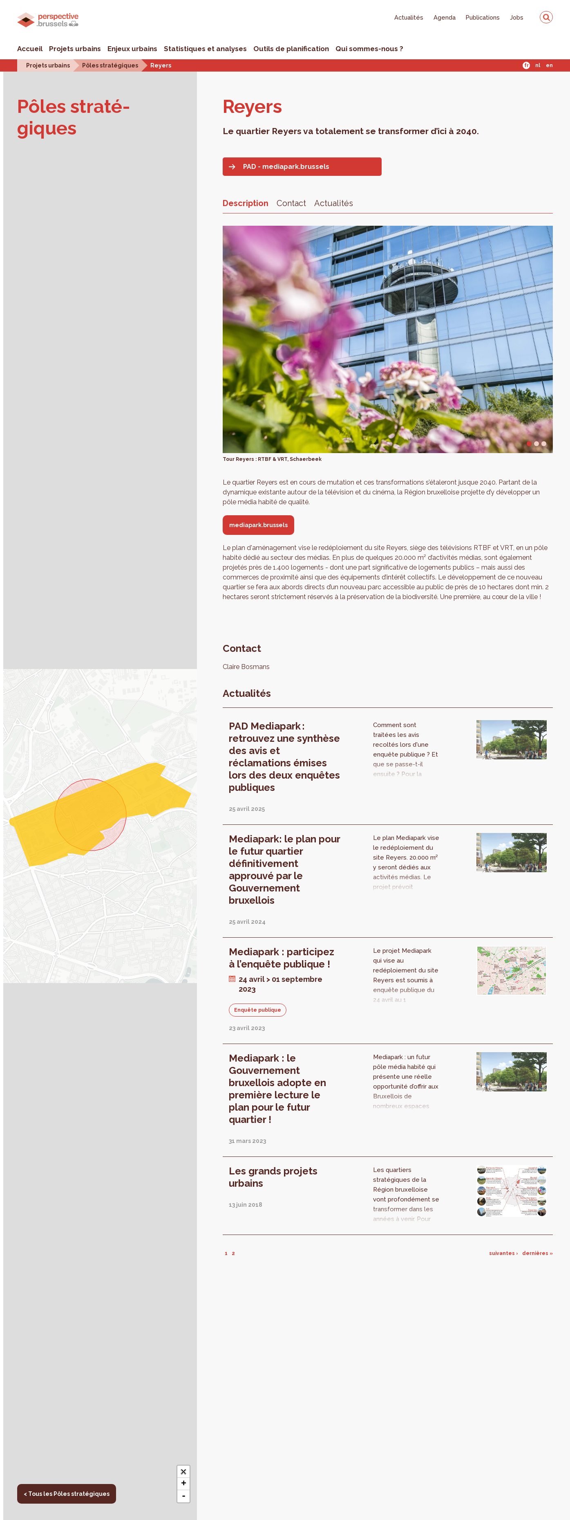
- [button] (183, 1496)
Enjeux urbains (132, 49)
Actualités (408, 17)
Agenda (445, 17)
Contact (291, 203)
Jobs (516, 17)
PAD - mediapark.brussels (286, 167)
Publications (483, 17)
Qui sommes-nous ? (369, 49)
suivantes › (503, 1253)
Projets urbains (75, 49)
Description (245, 203)
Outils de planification (291, 49)
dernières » (537, 1253)
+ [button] (183, 1484)
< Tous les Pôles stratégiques (67, 1494)
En (549, 65)
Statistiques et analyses (205, 49)
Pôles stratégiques (110, 65)
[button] (183, 1472)
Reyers (160, 65)
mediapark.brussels (258, 525)
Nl (537, 65)
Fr (526, 65)
